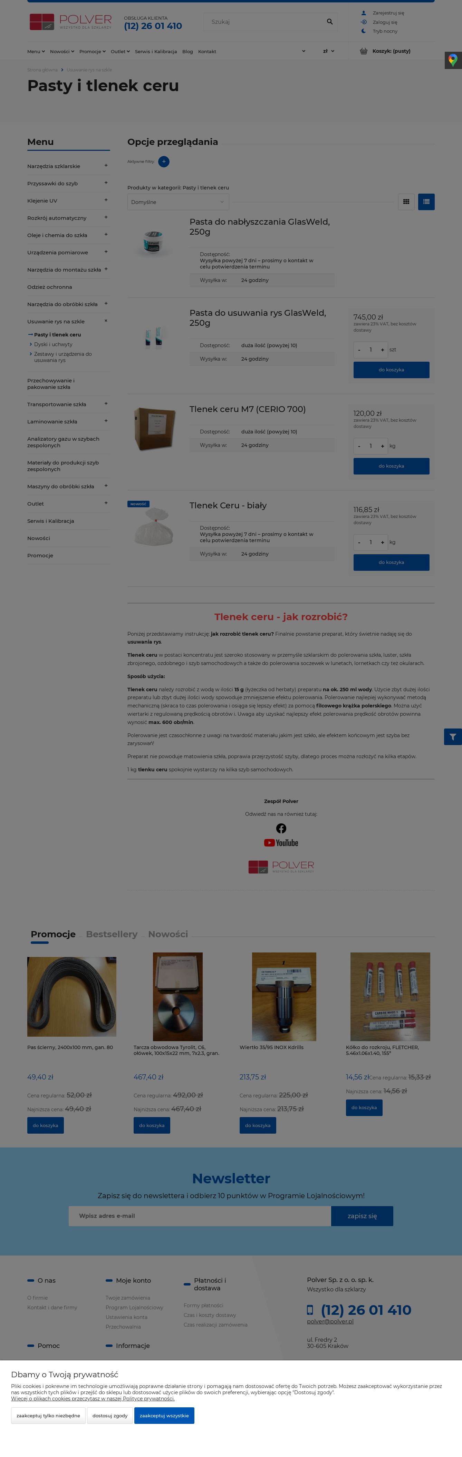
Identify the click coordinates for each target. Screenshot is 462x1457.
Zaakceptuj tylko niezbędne (48, 1415)
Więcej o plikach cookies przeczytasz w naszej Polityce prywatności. (93, 1399)
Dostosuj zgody (110, 1415)
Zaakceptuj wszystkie (164, 1415)
